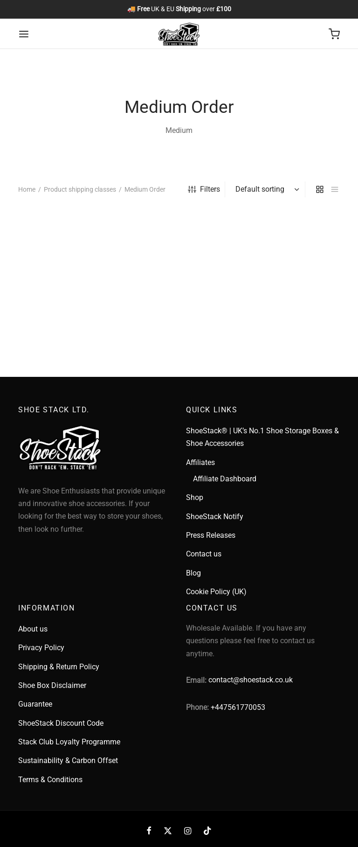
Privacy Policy (41, 647)
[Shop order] (266, 189)
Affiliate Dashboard (224, 478)
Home (26, 189)
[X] (168, 831)
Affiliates (200, 462)
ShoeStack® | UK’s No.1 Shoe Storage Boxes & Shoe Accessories (262, 437)
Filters (204, 189)
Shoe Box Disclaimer (52, 685)
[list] (335, 189)
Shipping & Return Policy (58, 666)
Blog (193, 573)
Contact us (203, 553)
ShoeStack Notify (214, 516)
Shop (194, 497)
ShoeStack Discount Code (60, 723)
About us (33, 629)
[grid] (320, 189)
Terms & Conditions (50, 779)
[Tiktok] (207, 831)
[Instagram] (187, 831)
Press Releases (210, 535)
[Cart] (334, 34)
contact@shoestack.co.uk (250, 679)
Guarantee (35, 704)
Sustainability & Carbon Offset (68, 760)
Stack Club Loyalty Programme (69, 741)
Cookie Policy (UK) (216, 591)
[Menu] (23, 34)
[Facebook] (149, 831)
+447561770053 (238, 707)
